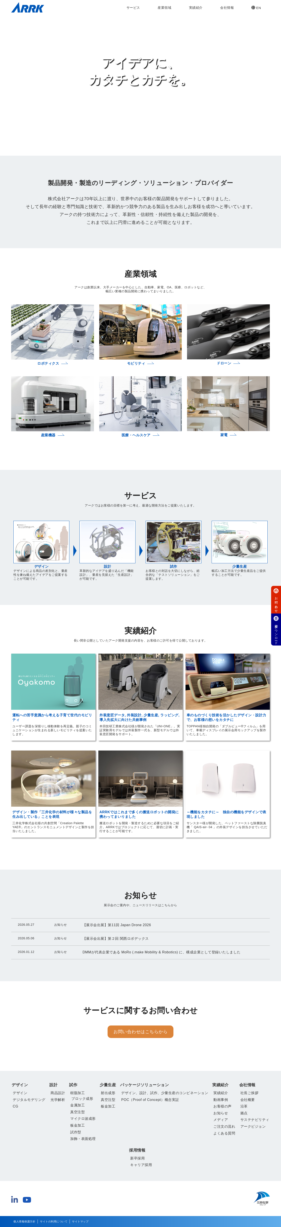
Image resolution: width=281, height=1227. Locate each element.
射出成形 (108, 1093)
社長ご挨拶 (249, 1093)
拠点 (244, 1113)
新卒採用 (137, 1158)
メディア (220, 1120)
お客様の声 (222, 1106)
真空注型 (77, 1112)
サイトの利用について (53, 1221)
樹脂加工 (77, 1093)
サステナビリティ (254, 1120)
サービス (133, 7)
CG (15, 1106)
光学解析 (57, 1100)
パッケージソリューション (144, 1085)
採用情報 (137, 1150)
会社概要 (247, 1100)
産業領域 (164, 7)
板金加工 (77, 1125)
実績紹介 (196, 7)
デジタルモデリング (29, 1100)
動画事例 (220, 1100)
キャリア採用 (141, 1165)
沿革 (244, 1106)
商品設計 (57, 1093)
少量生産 (108, 1085)
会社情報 (227, 7)
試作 (73, 1085)
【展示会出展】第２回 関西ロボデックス (116, 938)
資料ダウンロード (276, 629)
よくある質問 (224, 1133)
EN (256, 7)
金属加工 (77, 1105)
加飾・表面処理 (83, 1139)
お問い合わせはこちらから (140, 1031)
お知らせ (220, 1113)
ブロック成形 (82, 1098)
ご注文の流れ (224, 1126)
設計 (53, 1085)
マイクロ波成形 (83, 1118)
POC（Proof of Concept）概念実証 (150, 1100)
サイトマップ (80, 1221)
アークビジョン (253, 1126)
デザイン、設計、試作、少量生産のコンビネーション (164, 1093)
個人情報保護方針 (24, 1221)
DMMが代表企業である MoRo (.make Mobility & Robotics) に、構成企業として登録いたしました (162, 952)
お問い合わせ (276, 599)
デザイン (20, 1085)
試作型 (75, 1132)
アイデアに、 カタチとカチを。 (140, 71)
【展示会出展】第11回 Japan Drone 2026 (117, 925)
